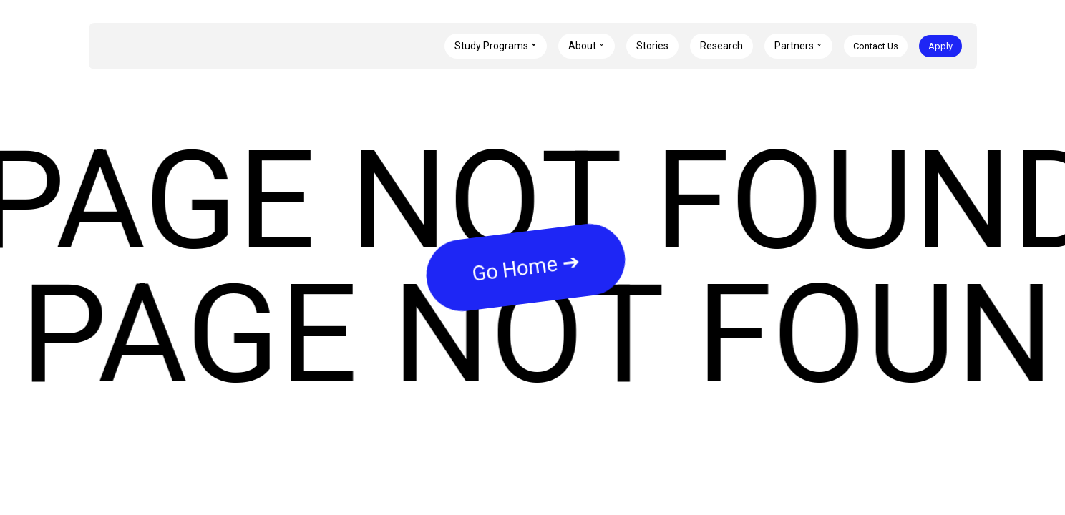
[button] (495, 46)
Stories (652, 46)
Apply (940, 46)
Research (721, 46)
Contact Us (875, 46)
